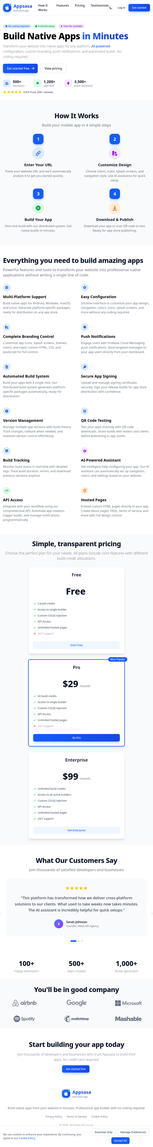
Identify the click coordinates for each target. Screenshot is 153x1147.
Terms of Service (77, 1116)
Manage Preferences (133, 1132)
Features (62, 5)
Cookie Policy (99, 1116)
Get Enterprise (77, 830)
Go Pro (76, 737)
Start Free (76, 645)
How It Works (43, 7)
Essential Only (103, 1132)
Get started (139, 7)
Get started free (21, 68)
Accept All (120, 1140)
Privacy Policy (54, 1116)
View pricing (53, 68)
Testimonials (100, 5)
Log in (121, 7)
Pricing (80, 5)
